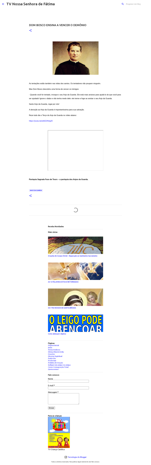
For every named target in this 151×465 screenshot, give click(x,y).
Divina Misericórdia (56, 352)
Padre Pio (52, 358)
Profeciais (52, 361)
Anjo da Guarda (36, 190)
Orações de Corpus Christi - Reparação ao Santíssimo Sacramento (72, 256)
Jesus (50, 348)
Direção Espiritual (55, 356)
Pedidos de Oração (55, 363)
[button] (30, 30)
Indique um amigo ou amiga (59, 365)
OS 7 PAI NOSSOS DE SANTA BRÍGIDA (62, 308)
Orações (51, 354)
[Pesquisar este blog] (137, 4)
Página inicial (53, 345)
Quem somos (53, 369)
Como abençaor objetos (57, 334)
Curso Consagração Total (58, 367)
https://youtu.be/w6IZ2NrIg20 (41, 121)
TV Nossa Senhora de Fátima (30, 4)
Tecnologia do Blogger (75, 457)
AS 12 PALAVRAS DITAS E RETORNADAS (63, 282)
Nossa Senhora (54, 350)
